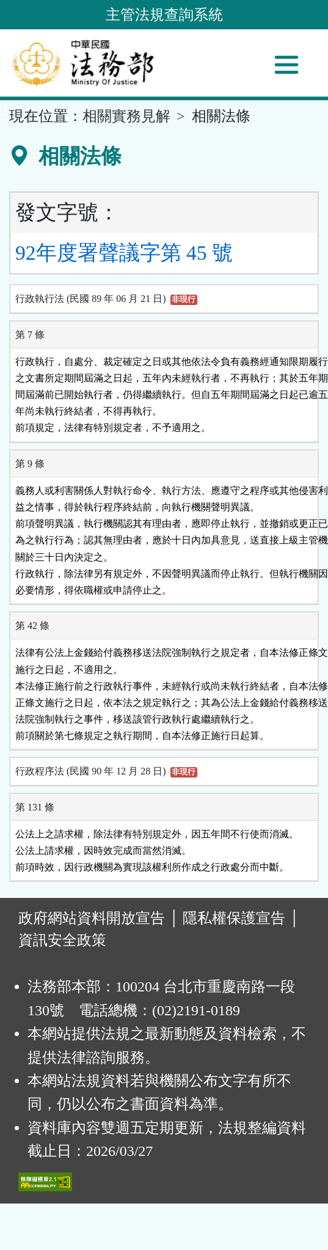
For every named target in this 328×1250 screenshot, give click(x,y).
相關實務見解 (126, 116)
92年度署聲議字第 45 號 (124, 252)
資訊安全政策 (62, 940)
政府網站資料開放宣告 (91, 918)
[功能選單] (286, 65)
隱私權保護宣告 (234, 918)
